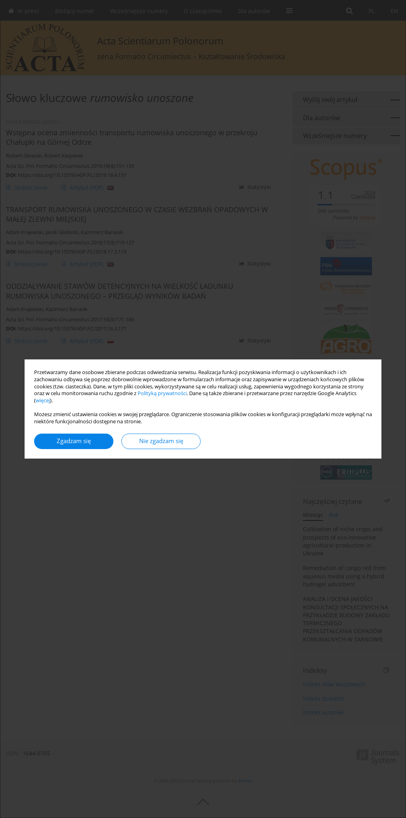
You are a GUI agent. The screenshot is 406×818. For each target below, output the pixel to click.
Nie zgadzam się (161, 441)
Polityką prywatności (162, 393)
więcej (43, 400)
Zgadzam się (74, 441)
